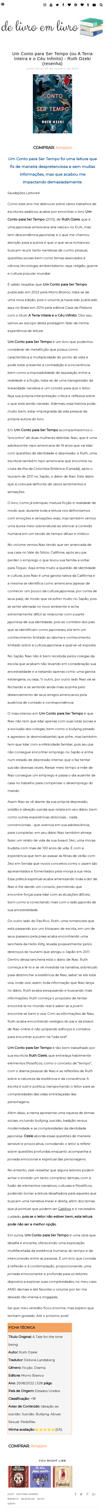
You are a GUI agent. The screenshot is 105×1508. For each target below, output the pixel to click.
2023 (11, 1494)
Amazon (64, 147)
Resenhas (28, 1498)
